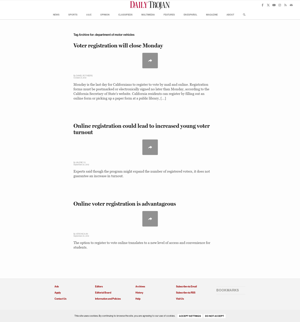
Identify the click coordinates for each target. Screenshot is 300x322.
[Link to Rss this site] (285, 5)
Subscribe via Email (186, 286)
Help (137, 298)
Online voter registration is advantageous (124, 203)
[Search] (242, 14)
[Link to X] (268, 5)
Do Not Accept (214, 316)
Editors (99, 286)
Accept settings (190, 316)
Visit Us (180, 298)
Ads (57, 286)
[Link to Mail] (291, 5)
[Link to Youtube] (274, 5)
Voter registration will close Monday (118, 45)
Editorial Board (103, 292)
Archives (140, 286)
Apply (58, 292)
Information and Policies (108, 298)
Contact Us (60, 298)
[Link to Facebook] (262, 5)
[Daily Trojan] (150, 5)
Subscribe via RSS (185, 292)
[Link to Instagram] (280, 5)
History (139, 292)
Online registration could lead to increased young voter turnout (141, 128)
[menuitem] (56, 14)
